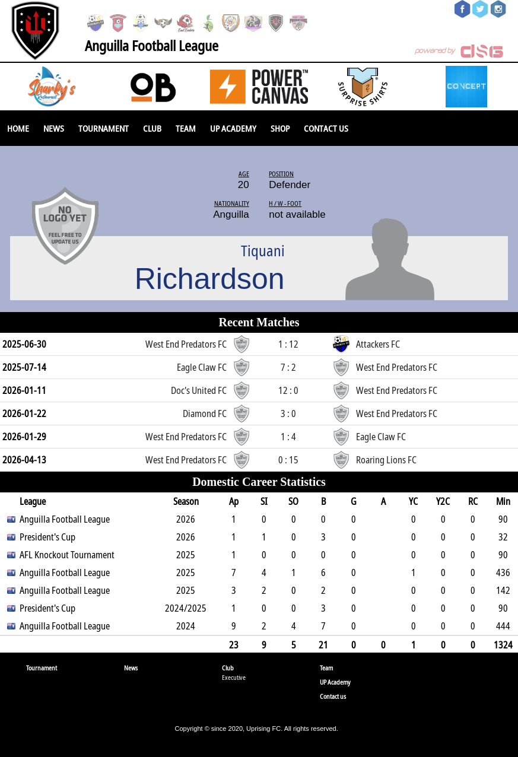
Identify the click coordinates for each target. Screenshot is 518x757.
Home (18, 128)
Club (152, 128)
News (53, 128)
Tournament (103, 128)
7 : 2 (288, 367)
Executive (234, 677)
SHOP (280, 128)
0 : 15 (288, 459)
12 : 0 (288, 390)
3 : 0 (288, 413)
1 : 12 (288, 344)
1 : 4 (288, 436)
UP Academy (233, 128)
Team (186, 128)
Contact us (326, 128)
